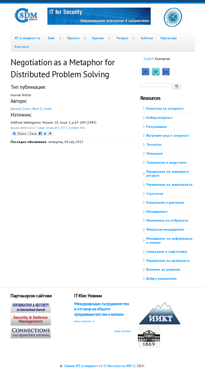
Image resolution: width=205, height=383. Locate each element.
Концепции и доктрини (165, 202)
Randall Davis (20, 108)
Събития (147, 38)
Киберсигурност (159, 117)
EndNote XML (77, 128)
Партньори (168, 38)
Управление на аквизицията (169, 184)
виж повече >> (84, 321)
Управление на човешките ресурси (167, 173)
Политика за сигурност (165, 108)
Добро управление (161, 278)
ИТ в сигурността (27, 38)
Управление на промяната (168, 260)
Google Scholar (47, 128)
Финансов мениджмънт (165, 229)
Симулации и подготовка (166, 251)
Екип (51, 38)
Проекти (73, 38)
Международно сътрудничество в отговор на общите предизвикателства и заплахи (101, 309)
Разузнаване (156, 126)
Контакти (22, 47)
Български (162, 58)
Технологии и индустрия (166, 162)
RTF (63, 128)
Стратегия (154, 193)
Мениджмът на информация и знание (169, 240)
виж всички (123, 331)
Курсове (98, 38)
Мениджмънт (157, 211)
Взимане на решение (163, 269)
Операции (154, 153)
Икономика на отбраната (167, 220)
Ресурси (122, 38)
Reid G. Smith (42, 108)
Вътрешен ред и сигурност (168, 135)
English (149, 58)
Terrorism (153, 144)
